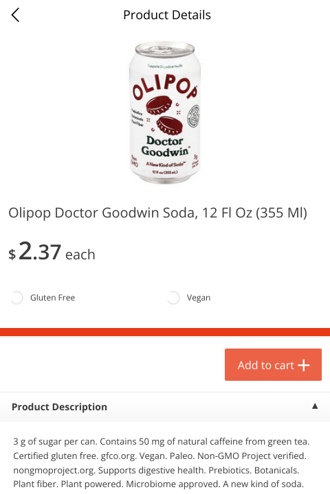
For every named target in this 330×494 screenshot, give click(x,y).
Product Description (59, 407)
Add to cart (266, 365)
